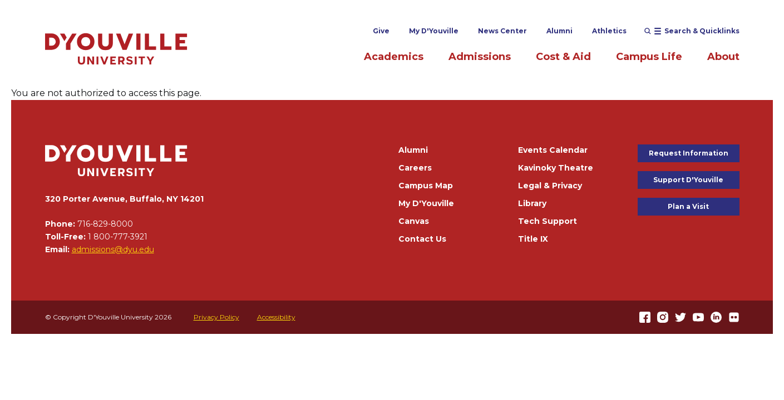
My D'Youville (433, 31)
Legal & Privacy (550, 186)
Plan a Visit (688, 206)
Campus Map (425, 186)
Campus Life (649, 57)
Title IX (533, 239)
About (723, 57)
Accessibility (276, 317)
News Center (502, 31)
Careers (415, 168)
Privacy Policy (216, 317)
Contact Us (422, 239)
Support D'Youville (688, 180)
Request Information (688, 153)
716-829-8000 (105, 224)
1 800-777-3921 (117, 237)
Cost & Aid (563, 57)
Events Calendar (553, 150)
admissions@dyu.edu (113, 249)
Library (532, 203)
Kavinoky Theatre (555, 168)
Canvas (413, 221)
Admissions (479, 57)
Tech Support (547, 221)
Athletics (609, 31)
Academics (393, 57)
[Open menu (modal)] (691, 31)
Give (381, 31)
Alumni (559, 31)
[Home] (116, 48)
